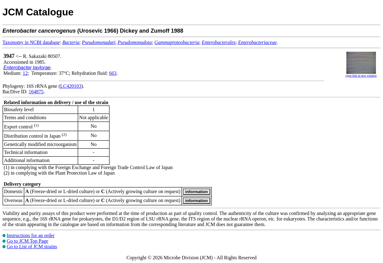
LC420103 (70, 86)
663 (112, 73)
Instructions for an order (30, 235)
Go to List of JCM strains (32, 246)
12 (25, 73)
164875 (36, 91)
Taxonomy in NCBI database (31, 42)
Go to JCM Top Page (27, 241)
